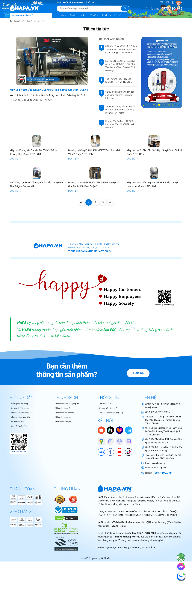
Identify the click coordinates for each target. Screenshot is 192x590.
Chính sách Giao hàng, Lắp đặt (68, 442)
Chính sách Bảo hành (64, 446)
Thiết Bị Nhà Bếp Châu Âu (167, 539)
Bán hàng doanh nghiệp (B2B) (112, 451)
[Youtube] (118, 489)
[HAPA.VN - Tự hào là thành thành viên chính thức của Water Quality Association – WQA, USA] (66, 580)
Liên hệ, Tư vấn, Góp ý (20, 465)
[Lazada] (119, 468)
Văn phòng (103, 578)
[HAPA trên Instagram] (109, 478)
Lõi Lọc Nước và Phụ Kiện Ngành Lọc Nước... (120, 542)
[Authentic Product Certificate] (60, 537)
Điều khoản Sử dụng (64, 460)
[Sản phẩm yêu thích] (167, 3)
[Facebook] (109, 489)
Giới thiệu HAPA (106, 442)
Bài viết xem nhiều (111, 39)
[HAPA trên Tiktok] (127, 489)
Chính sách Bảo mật (64, 456)
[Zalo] (100, 489)
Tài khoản (178, 3)
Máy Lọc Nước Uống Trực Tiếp (166, 535)
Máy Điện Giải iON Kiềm (109, 539)
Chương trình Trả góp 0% (22, 451)
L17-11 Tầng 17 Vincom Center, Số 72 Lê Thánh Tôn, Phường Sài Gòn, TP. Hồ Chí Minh (163, 458)
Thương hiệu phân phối (109, 446)
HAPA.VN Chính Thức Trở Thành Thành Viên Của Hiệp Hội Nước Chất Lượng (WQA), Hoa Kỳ (121, 49)
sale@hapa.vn (158, 501)
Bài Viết (94, 15)
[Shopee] (101, 468)
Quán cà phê (156, 578)
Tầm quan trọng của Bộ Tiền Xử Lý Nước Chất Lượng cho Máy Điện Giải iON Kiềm (120, 109)
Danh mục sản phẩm (23, 15)
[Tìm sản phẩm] (93, 9)
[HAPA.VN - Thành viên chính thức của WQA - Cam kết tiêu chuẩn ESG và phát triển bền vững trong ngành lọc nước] (66, 565)
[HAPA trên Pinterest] (118, 478)
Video (83, 15)
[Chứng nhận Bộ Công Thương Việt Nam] (65, 547)
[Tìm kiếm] (125, 8)
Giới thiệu (106, 15)
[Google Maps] (100, 478)
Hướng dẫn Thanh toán (21, 446)
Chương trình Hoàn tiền (21, 456)
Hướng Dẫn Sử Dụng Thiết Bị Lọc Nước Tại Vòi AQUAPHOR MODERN (119, 124)
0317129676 (164, 450)
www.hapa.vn (160, 505)
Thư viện (62, 15)
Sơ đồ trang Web (18, 460)
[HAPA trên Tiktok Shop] (110, 468)
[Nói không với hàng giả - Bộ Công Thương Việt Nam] (73, 537)
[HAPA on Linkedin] (127, 478)
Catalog (73, 15)
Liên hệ (117, 15)
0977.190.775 (171, 8)
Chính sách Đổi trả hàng (65, 451)
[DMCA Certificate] (66, 556)
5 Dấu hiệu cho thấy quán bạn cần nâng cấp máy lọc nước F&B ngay (120, 94)
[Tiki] (128, 468)
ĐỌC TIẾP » (15, 177)
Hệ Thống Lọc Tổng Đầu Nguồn (137, 539)
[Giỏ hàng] (161, 2)
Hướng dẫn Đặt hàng (20, 442)
